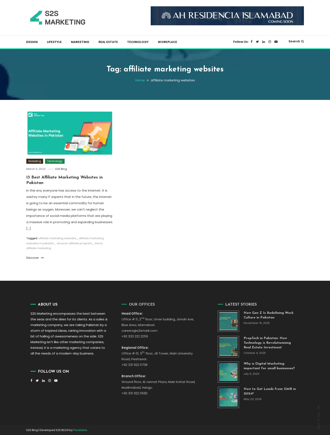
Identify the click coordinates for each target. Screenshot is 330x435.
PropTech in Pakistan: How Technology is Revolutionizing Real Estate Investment (263, 343)
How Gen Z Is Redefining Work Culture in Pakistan (265, 315)
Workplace (167, 42)
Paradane (80, 430)
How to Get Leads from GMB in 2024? (266, 391)
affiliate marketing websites (57, 238)
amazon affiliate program (74, 243)
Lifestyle (54, 42)
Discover (35, 258)
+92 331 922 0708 (131, 364)
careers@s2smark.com (135, 330)
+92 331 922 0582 (131, 393)
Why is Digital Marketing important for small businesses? (265, 366)
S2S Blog (61, 169)
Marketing (80, 42)
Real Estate (108, 42)
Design (32, 42)
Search (296, 41)
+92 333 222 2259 (131, 336)
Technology (138, 42)
